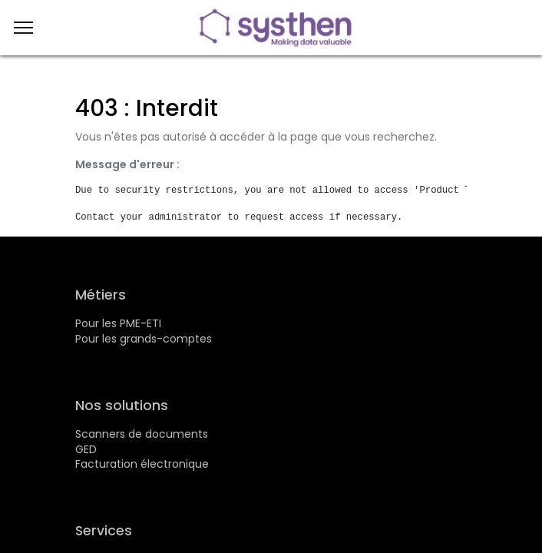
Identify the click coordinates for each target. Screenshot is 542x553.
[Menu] (23, 28)
